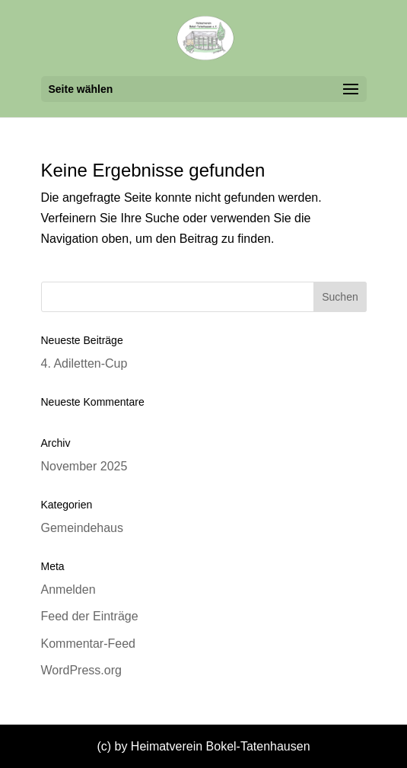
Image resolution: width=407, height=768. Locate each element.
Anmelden (68, 589)
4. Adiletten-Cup (84, 363)
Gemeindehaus (82, 527)
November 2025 (84, 466)
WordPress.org (81, 670)
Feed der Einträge (89, 616)
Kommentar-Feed (88, 643)
